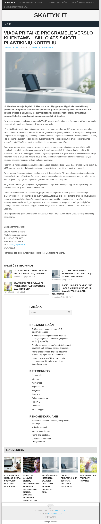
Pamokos (36, 394)
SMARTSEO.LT (55, 514)
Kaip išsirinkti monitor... (83, 2)
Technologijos (38, 409)
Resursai (35, 406)
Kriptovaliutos (38, 387)
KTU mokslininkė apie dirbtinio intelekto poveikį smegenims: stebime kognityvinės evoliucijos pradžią (50, 338)
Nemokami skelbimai (41, 435)
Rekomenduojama (40, 398)
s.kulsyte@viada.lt (17, 245)
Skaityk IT (50, 15)
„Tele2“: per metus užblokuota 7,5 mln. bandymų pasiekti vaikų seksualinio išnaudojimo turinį (48, 361)
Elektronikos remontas (41, 439)
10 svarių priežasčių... (58, 2)
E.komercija (37, 375)
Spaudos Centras (11, 47)
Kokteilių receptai (39, 427)
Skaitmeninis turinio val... (16, 7)
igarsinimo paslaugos (41, 431)
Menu (8, 24)
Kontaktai (50, 517)
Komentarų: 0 (47, 47)
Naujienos (36, 47)
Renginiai (36, 402)
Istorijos (35, 379)
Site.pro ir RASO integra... (31, 2)
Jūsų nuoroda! (39, 441)
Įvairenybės (37, 383)
